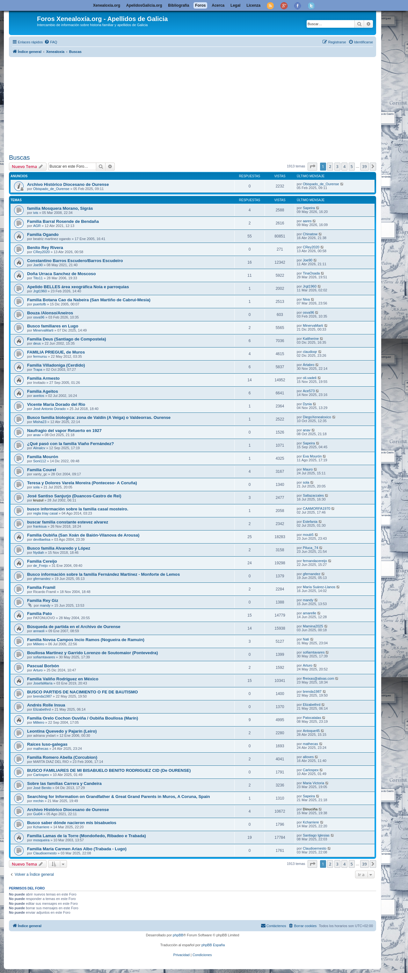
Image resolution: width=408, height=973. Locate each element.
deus (37, 343)
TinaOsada (311, 273)
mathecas (40, 748)
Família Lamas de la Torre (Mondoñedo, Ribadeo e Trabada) (86, 835)
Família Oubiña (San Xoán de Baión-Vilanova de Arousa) (83, 535)
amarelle (309, 613)
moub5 (308, 535)
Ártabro (308, 365)
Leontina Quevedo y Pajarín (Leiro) (62, 731)
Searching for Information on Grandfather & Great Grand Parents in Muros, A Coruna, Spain (118, 796)
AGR (37, 226)
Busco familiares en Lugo (52, 326)
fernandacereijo (315, 561)
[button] (312, 166)
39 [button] (364, 166)
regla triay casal (45, 513)
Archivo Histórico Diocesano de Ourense (68, 184)
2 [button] (330, 166)
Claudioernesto (45, 853)
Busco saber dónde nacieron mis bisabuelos (71, 822)
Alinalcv (39, 448)
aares (307, 221)
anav (37, 435)
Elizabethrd (42, 709)
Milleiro (38, 644)
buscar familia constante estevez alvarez (67, 522)
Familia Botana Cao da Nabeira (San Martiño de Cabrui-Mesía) (88, 299)
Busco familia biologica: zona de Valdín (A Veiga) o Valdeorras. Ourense (99, 417)
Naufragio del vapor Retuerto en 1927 (64, 430)
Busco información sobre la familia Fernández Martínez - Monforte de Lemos (103, 574)
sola (36, 487)
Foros (200, 5)
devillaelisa (41, 539)
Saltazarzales (313, 495)
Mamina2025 (313, 626)
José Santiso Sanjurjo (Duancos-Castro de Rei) (74, 496)
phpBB (178, 935)
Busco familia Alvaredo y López (58, 548)
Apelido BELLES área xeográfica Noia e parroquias (78, 286)
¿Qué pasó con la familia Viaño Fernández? (70, 443)
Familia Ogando (43, 234)
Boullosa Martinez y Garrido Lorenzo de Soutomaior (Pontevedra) (92, 652)
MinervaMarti (43, 330)
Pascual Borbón (43, 665)
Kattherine (311, 338)
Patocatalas (312, 718)
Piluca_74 (310, 548)
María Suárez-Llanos (319, 587)
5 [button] (352, 166)
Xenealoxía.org (106, 5)
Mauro (308, 469)
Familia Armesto (43, 378)
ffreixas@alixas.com (318, 678)
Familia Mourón (42, 456)
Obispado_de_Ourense (51, 189)
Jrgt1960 (40, 291)
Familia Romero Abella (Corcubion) (62, 757)
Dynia (307, 404)
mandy (45, 605)
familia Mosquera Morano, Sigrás (60, 208)
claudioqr (310, 352)
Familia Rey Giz (42, 600)
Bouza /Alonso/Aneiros (50, 313)
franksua (40, 526)
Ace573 (309, 391)
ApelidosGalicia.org (144, 5)
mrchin (38, 801)
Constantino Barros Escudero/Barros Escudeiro (75, 260)
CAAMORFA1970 (316, 508)
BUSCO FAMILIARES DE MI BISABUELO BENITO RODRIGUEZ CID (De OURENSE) (109, 770)
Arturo (38, 670)
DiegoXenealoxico (317, 417)
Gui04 (37, 814)
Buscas (19, 157)
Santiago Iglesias (316, 835)
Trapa (37, 369)
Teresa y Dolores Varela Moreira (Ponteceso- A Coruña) (82, 482)
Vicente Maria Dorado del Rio (56, 404)
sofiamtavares (44, 657)
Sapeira (309, 208)
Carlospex (41, 775)
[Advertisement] (200, 104)
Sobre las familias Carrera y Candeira (64, 783)
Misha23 (40, 422)
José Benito (42, 788)
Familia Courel (41, 469)
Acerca (218, 5)
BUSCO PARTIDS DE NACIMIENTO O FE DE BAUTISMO (82, 692)
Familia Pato (39, 613)
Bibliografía (178, 5)
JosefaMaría (43, 683)
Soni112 (39, 461)
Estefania (310, 521)
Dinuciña (310, 809)
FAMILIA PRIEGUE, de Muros (56, 352)
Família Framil (41, 587)
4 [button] (344, 166)
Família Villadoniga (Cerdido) (56, 365)
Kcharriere (41, 827)
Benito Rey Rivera (45, 247)
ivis (35, 213)
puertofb (39, 304)
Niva (306, 299)
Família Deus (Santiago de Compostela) (66, 339)
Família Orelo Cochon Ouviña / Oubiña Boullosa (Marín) (82, 718)
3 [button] (337, 166)
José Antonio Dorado (49, 409)
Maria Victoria (313, 783)
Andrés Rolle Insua (46, 705)
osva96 (38, 317)
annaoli (38, 631)
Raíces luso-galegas (47, 744)
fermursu (40, 356)
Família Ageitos (42, 391)
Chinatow (310, 234)
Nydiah (38, 552)
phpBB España (213, 945)
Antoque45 (311, 731)
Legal (235, 5)
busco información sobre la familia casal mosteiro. (77, 509)
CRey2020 (41, 252)
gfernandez (42, 579)
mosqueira (41, 840)
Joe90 (38, 265)
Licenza (253, 5)
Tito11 (38, 278)
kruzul (38, 500)
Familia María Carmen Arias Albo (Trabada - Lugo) (77, 848)
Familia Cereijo (42, 561)
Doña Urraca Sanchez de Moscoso (61, 273)
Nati (306, 639)
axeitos (38, 396)
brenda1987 (42, 696)
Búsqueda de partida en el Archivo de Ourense (73, 626)
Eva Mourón (312, 456)
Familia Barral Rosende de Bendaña (63, 221)
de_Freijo (40, 565)
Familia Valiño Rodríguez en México (62, 679)
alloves (308, 757)
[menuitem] (50, 42)
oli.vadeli (310, 378)
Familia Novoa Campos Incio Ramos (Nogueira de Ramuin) (85, 639)
